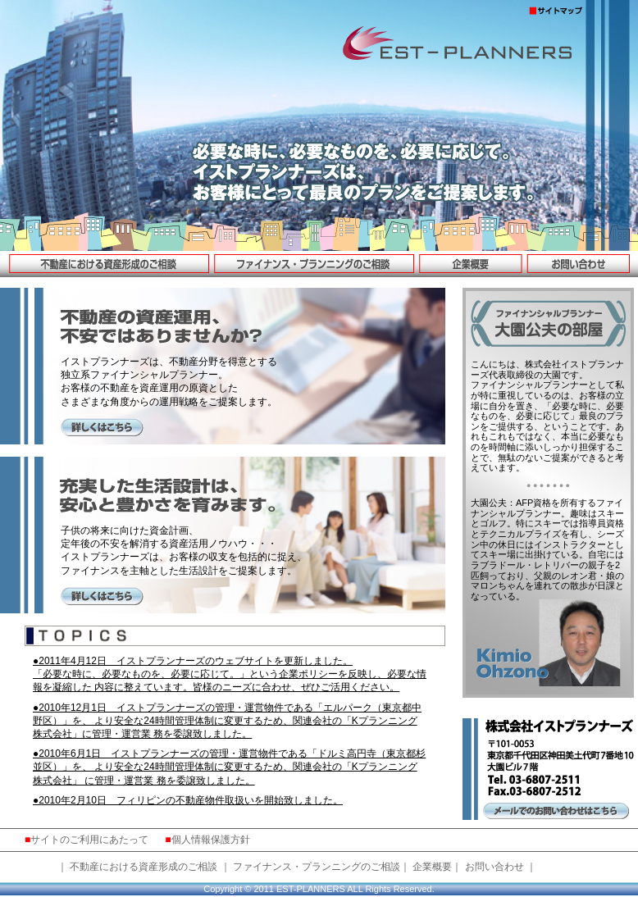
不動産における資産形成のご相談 (143, 866)
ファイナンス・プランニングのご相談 (316, 866)
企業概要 (432, 866)
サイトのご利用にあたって (89, 839)
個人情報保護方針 (210, 839)
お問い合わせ (494, 866)
